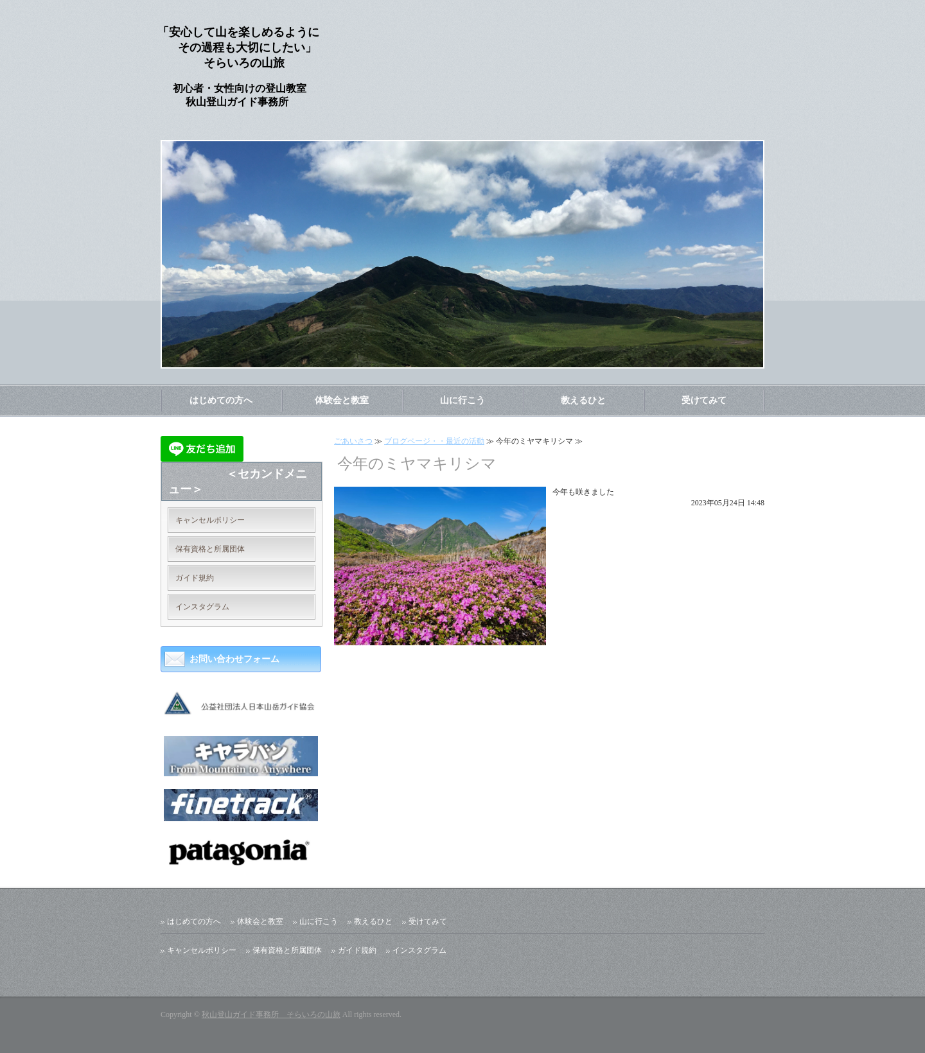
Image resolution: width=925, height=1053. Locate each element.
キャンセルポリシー (210, 520)
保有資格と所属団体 (210, 548)
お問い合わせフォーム (234, 659)
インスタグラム (202, 606)
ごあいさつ (353, 441)
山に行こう (462, 400)
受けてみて (704, 400)
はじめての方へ (220, 400)
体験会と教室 (342, 400)
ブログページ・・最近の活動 (434, 441)
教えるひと (583, 400)
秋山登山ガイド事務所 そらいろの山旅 (271, 1014)
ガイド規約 (194, 577)
